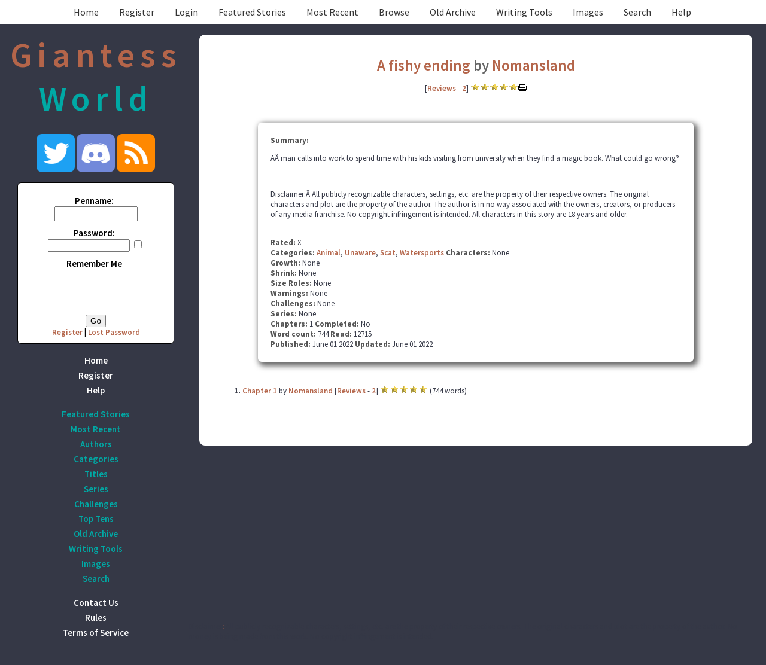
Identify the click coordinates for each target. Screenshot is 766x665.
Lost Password (114, 332)
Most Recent (332, 12)
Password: (94, 233)
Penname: (94, 200)
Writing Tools (524, 12)
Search (637, 12)
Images (588, 12)
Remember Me (94, 263)
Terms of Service (96, 632)
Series (96, 489)
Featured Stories (252, 12)
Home (86, 12)
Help (681, 12)
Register (136, 12)
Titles (96, 474)
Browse (394, 12)
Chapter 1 (259, 391)
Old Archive (453, 12)
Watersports (422, 253)
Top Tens (96, 518)
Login (186, 12)
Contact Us (96, 602)
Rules (96, 617)
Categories (96, 459)
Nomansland (533, 65)
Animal (329, 253)
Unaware (360, 253)
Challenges (96, 504)
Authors (96, 444)
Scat (388, 253)
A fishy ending (423, 65)
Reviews (441, 88)
